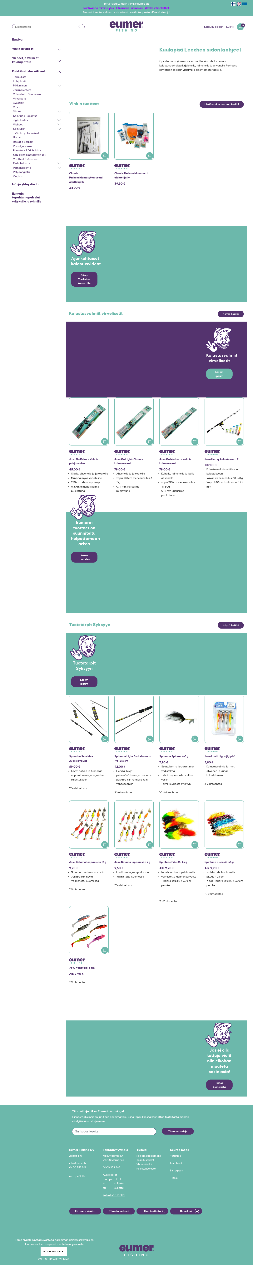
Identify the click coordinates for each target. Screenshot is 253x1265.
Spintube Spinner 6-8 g (174, 756)
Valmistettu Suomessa (27, 94)
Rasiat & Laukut (23, 141)
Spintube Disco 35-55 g (219, 862)
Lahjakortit (20, 81)
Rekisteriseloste (146, 1168)
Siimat (17, 111)
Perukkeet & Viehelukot (27, 150)
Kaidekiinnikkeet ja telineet (29, 154)
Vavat (17, 107)
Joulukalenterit (22, 89)
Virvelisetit (19, 98)
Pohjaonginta (21, 171)
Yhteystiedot (144, 1164)
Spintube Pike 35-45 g (173, 862)
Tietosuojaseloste (73, 1244)
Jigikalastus (20, 120)
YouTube (175, 1155)
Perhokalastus (22, 163)
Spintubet (19, 128)
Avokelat (18, 102)
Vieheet (18, 124)
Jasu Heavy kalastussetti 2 (222, 459)
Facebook (176, 1163)
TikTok (174, 1177)
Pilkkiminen (20, 85)
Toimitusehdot (145, 1159)
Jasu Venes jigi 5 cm (82, 967)
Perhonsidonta (22, 167)
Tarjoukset (19, 76)
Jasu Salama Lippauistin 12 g (87, 862)
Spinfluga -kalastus (25, 115)
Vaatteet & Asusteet (25, 159)
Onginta (18, 176)
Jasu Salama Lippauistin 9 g (132, 862)
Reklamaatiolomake (148, 1155)
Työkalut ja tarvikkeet (26, 133)
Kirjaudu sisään (213, 26)
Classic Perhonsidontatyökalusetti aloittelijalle (86, 177)
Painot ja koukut (23, 146)
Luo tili (230, 26)
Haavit (17, 137)
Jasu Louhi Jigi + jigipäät (220, 756)
